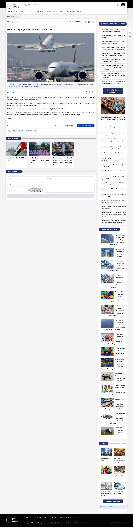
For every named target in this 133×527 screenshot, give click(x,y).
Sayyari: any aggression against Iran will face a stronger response (113, 60)
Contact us (38, 517)
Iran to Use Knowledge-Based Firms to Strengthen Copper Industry (114, 202)
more (123, 229)
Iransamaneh (124, 523)
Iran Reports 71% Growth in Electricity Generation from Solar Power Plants (114, 148)
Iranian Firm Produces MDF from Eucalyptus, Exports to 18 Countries (114, 196)
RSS (77, 517)
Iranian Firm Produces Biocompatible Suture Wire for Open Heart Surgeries (114, 160)
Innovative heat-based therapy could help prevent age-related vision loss (113, 54)
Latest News (104, 24)
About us (28, 517)
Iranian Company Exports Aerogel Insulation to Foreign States (114, 134)
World (9, 22)
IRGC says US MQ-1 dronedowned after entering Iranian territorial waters (113, 82)
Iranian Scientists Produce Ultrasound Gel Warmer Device (114, 208)
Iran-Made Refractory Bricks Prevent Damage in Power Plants (114, 128)
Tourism (20, 131)
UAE (35, 131)
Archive (54, 517)
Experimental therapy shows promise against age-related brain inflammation (113, 48)
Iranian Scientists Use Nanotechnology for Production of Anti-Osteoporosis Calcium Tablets (114, 215)
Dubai (14, 131)
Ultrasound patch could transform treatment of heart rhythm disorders (113, 31)
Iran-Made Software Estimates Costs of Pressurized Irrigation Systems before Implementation (114, 141)
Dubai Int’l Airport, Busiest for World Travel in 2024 (30, 29)
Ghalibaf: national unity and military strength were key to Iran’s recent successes (113, 75)
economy (28, 131)
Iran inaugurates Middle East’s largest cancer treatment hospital (113, 43)
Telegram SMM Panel (106, 507)
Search (46, 517)
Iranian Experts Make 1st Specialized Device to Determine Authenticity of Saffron (114, 222)
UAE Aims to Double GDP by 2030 (16, 159)
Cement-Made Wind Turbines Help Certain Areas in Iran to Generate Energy (114, 184)
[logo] (15, 6)
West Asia (17, 22)
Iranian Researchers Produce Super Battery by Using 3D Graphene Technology (114, 178)
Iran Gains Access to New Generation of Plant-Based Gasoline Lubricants (114, 154)
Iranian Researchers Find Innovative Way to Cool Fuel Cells (114, 166)
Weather (62, 517)
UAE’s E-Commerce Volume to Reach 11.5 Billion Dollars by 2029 (40, 160)
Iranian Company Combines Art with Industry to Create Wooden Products (113, 118)
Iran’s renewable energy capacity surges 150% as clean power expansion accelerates (113, 67)
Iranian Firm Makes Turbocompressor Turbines (114, 190)
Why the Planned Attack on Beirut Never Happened (113, 37)
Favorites (113, 24)
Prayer (70, 517)
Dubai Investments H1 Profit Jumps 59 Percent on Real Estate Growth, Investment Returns (62, 161)
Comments (122, 24)
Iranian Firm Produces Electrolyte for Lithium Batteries (114, 172)
